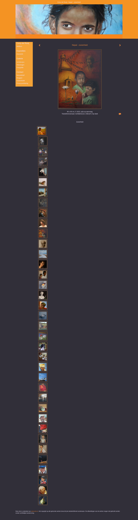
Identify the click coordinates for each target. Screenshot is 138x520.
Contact (20, 72)
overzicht (20, 54)
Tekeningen (20, 65)
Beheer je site (20, 36)
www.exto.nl (34, 511)
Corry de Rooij (62, 2)
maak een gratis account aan (36, 36)
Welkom (19, 46)
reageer (19, 78)
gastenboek (21, 80)
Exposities (21, 51)
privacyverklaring (22, 83)
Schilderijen (20, 62)
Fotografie (20, 67)
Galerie (20, 58)
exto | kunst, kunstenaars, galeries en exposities (22, 2)
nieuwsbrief (20, 75)
